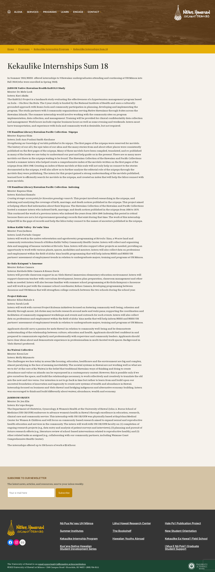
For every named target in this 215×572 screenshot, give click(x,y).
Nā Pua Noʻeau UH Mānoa (76, 523)
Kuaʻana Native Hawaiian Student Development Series (78, 547)
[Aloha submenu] (19, 12)
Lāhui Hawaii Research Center (132, 523)
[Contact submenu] (94, 12)
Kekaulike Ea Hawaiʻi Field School (186, 538)
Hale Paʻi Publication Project (183, 523)
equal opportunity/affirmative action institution (62, 564)
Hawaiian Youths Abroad (128, 538)
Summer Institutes (71, 531)
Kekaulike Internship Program (79, 538)
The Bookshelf (122, 531)
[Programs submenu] (51, 12)
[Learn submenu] (66, 12)
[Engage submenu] (79, 12)
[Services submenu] (33, 12)
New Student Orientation (181, 531)
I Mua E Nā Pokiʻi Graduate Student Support (182, 547)
